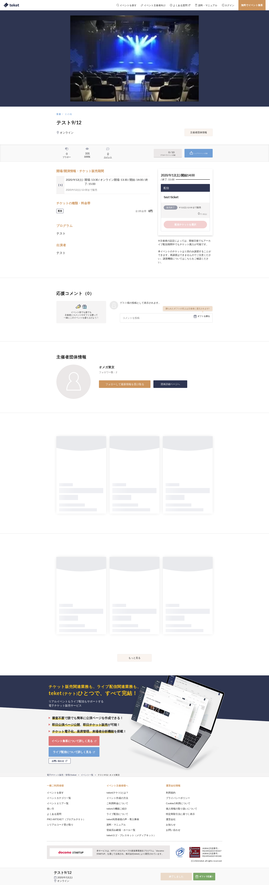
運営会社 (171, 819)
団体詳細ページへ (170, 384)
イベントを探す (55, 792)
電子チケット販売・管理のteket (61, 775)
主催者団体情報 (198, 132)
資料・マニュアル (116, 824)
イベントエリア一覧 (58, 803)
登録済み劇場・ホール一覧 (121, 829)
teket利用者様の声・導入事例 (123, 819)
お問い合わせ (173, 829)
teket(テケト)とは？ (117, 792)
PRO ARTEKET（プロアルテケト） (66, 819)
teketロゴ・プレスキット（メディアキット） (131, 835)
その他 (68, 114)
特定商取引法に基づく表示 (180, 813)
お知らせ (171, 824)
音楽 (58, 114)
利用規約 (171, 792)
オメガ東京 (106, 367)
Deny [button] (202, 868)
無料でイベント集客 (252, 5)
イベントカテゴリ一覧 (59, 797)
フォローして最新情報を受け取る (124, 384)
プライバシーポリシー (178, 797)
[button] (41, 872)
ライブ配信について (117, 813)
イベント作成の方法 (117, 797)
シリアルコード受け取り (60, 824)
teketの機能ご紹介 (117, 808)
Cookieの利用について (178, 803)
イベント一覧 (87, 775)
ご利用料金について (117, 803)
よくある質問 (54, 813)
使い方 (50, 808)
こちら (188, 258)
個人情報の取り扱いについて (181, 808)
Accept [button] (220, 867)
